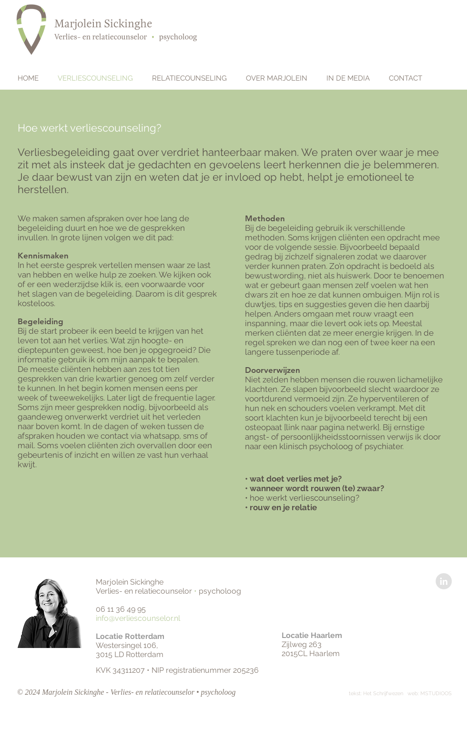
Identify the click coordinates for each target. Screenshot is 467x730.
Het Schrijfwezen (384, 693)
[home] (32, 29)
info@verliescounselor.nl (139, 618)
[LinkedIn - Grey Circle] (444, 581)
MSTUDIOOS (436, 693)
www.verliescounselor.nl (287, 21)
